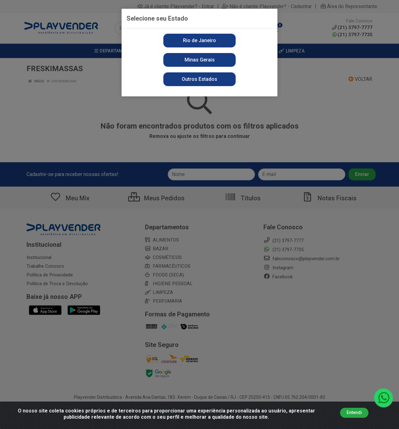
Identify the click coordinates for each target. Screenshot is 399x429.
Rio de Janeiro (199, 40)
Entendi (354, 412)
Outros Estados (199, 79)
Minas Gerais (200, 60)
